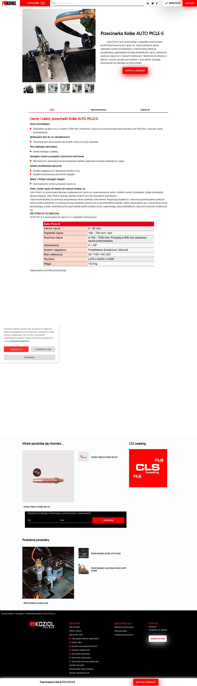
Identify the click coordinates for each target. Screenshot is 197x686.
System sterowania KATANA (84, 646)
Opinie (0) (145, 109)
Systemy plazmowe (81, 650)
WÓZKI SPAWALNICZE (79, 673)
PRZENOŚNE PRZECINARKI (81, 669)
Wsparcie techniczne (124, 627)
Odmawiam (29, 357)
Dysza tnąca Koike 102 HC (104, 457)
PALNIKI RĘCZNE (76, 665)
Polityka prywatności (123, 634)
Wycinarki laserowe (81, 654)
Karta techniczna (98, 109)
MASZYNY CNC (76, 634)
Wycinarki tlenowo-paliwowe (85, 661)
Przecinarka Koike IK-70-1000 (106, 553)
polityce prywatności (19, 341)
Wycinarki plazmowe (81, 657)
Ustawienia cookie (43, 349)
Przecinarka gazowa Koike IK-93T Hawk (108, 569)
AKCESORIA (74, 627)
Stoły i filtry (77, 642)
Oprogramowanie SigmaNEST (85, 638)
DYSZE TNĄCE (75, 631)
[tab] (98, 109)
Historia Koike (120, 631)
